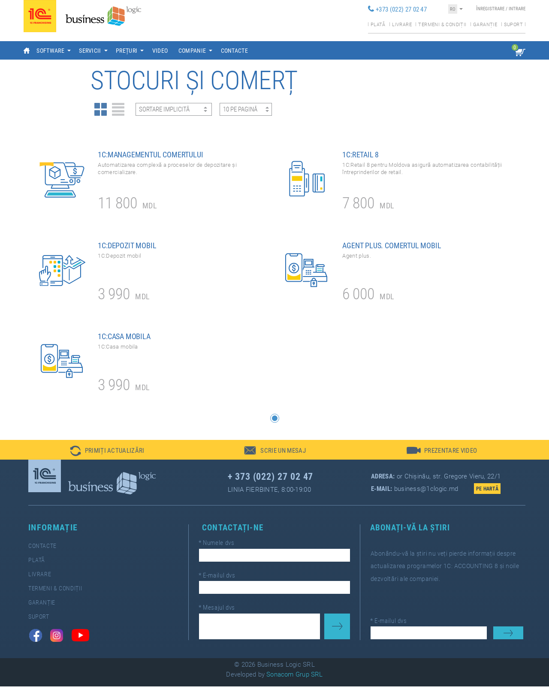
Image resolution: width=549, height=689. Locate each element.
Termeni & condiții (442, 24)
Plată (378, 24)
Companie (192, 50)
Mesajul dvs (221, 608)
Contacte (234, 50)
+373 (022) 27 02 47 (401, 9)
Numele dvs (220, 547)
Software (50, 50)
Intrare (517, 9)
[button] (274, 420)
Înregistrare (490, 9)
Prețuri (126, 50)
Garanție (485, 24)
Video (160, 50)
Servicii (90, 50)
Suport (513, 24)
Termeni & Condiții (37, 591)
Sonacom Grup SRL (294, 677)
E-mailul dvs (221, 578)
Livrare (402, 24)
